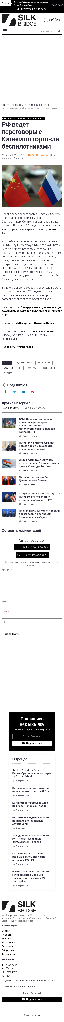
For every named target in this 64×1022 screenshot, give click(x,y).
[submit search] (59, 31)
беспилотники (44, 362)
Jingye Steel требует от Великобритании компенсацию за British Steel (32, 773)
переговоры (30, 368)
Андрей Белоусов (24, 362)
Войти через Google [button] (34, 555)
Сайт (4, 622)
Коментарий (7, 570)
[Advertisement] (32, 68)
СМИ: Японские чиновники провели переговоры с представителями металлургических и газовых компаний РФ (37, 425)
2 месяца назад (28, 521)
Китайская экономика (39, 105)
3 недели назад (28, 436)
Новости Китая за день (12, 105)
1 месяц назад (27, 484)
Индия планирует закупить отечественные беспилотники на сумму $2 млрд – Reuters (39, 463)
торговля (8, 373)
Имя (4, 601)
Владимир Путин (12, 368)
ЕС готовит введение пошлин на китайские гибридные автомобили (30, 820)
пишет (52, 229)
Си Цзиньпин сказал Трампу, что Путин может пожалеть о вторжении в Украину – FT (39, 496)
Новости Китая (36, 118)
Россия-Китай (48, 368)
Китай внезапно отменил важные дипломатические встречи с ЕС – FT (28, 856)
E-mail (5, 612)
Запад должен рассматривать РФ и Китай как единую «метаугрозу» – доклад (31, 838)
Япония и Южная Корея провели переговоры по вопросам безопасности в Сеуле (39, 514)
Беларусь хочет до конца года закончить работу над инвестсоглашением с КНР (32, 311)
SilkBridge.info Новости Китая (34, 323)
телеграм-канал (43, 331)
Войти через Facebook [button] (35, 546)
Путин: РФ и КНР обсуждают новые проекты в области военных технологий (36, 446)
